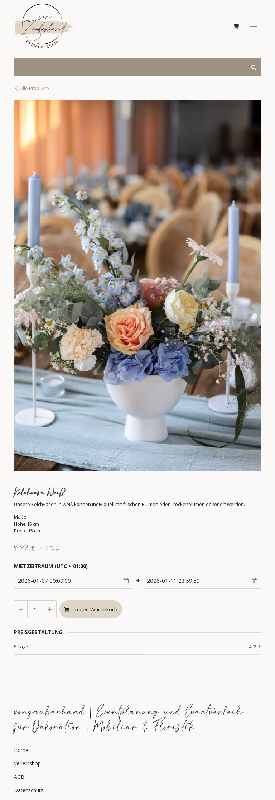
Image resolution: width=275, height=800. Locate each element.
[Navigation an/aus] (253, 26)
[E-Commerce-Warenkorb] (235, 26)
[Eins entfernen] (21, 609)
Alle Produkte (31, 88)
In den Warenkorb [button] (90, 609)
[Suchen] (253, 67)
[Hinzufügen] (50, 609)
